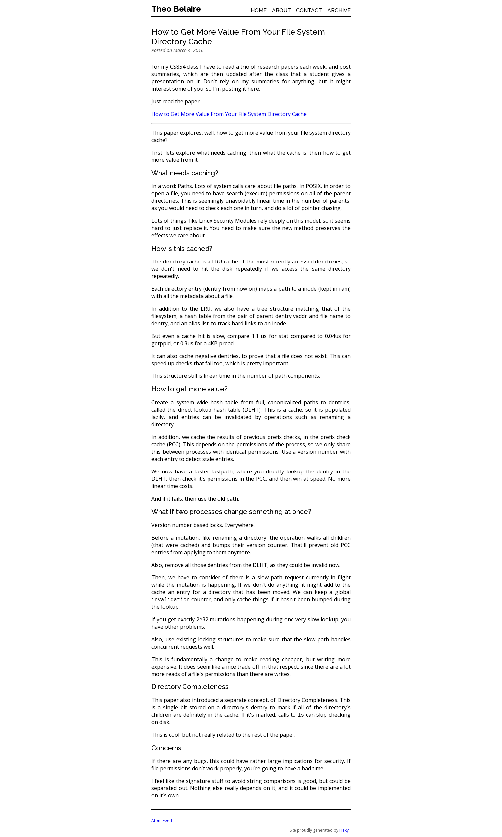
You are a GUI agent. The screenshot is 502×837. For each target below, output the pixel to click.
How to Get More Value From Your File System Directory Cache (229, 114)
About (281, 10)
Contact (309, 10)
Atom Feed (161, 820)
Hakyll (345, 830)
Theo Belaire (176, 9)
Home (259, 10)
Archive (339, 10)
